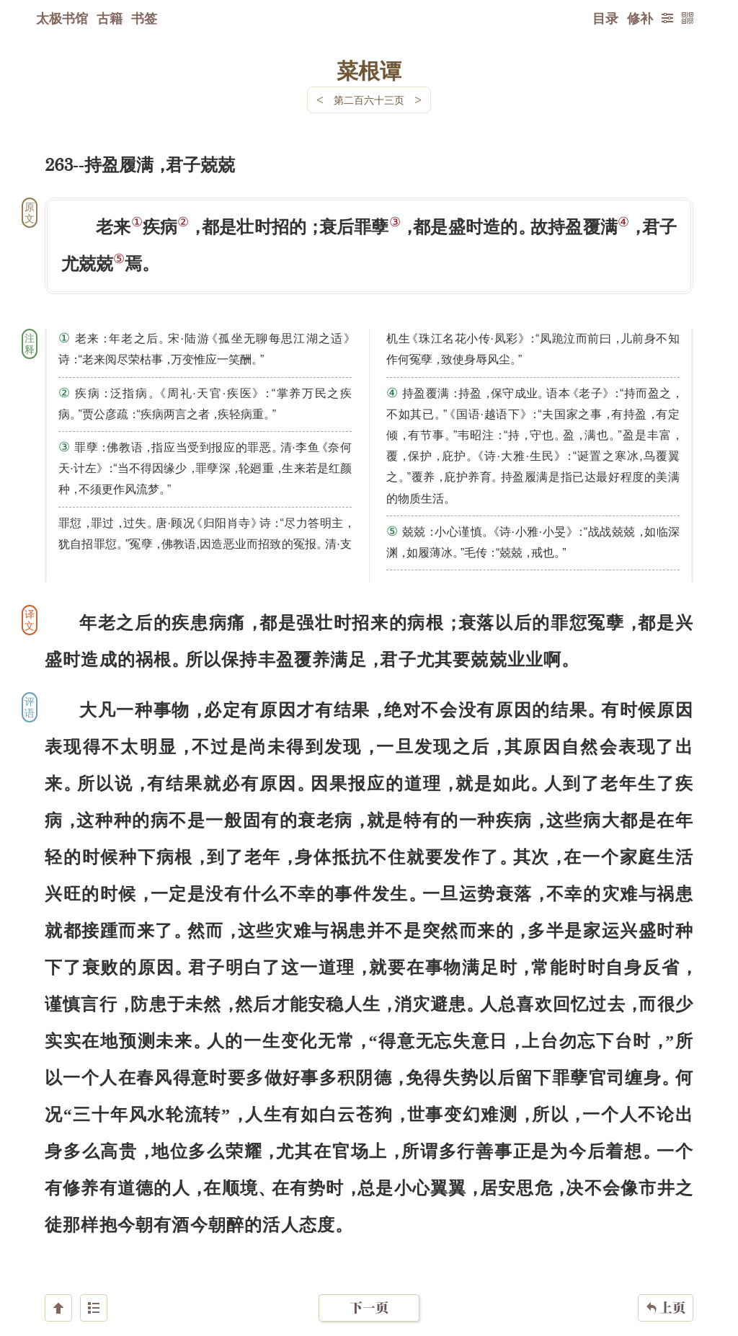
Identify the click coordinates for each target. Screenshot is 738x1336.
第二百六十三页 (369, 100)
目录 (605, 18)
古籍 (110, 18)
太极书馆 (62, 18)
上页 (665, 1250)
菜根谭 (369, 70)
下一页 (369, 1250)
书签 (144, 18)
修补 (640, 18)
